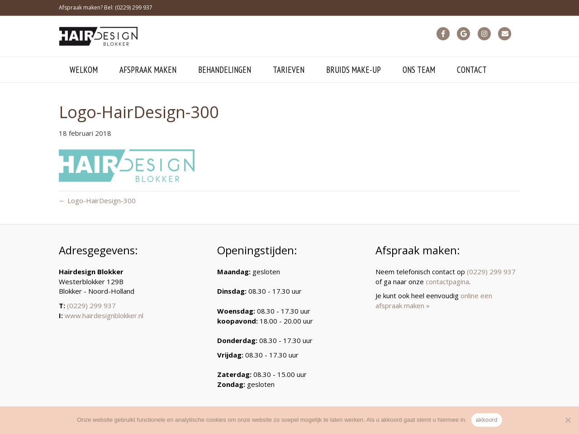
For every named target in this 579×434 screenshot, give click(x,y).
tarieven (288, 69)
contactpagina (447, 281)
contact (472, 69)
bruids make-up (353, 69)
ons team (419, 69)
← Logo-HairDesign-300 (97, 200)
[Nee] (567, 419)
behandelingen (224, 69)
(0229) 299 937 (91, 305)
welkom (84, 69)
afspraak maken (147, 69)
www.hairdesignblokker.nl (104, 315)
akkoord (487, 419)
